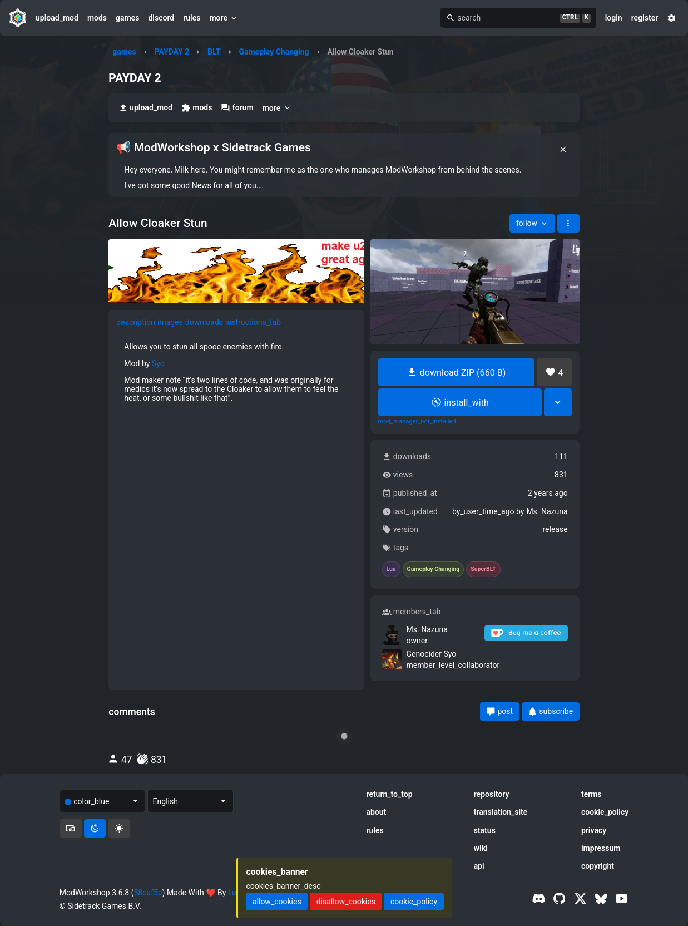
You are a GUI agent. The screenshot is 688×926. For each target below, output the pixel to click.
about (376, 811)
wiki (481, 848)
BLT (214, 51)
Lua (391, 569)
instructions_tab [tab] (253, 322)
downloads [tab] (204, 322)
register (645, 17)
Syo (158, 363)
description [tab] (135, 322)
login (613, 17)
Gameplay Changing (274, 51)
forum (237, 107)
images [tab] (170, 322)
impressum (601, 848)
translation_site (501, 811)
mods (97, 17)
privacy (593, 830)
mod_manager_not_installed (417, 421)
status (485, 830)
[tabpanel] (236, 372)
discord (161, 17)
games (127, 17)
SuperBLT (483, 569)
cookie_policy (604, 811)
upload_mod (57, 17)
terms (591, 794)
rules (191, 17)
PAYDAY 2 (172, 51)
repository (491, 794)
